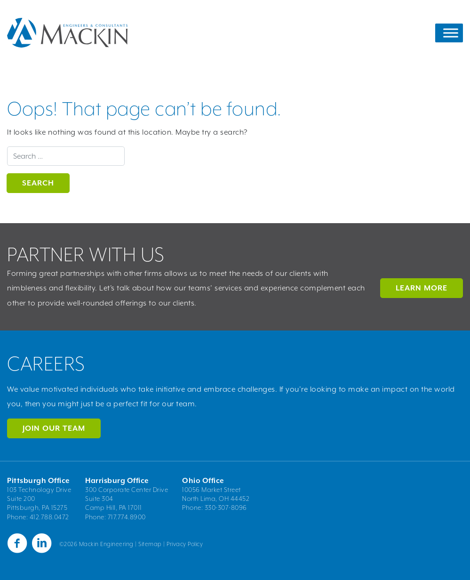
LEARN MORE (421, 287)
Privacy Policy (185, 544)
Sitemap (150, 544)
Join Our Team (54, 428)
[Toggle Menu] (450, 32)
